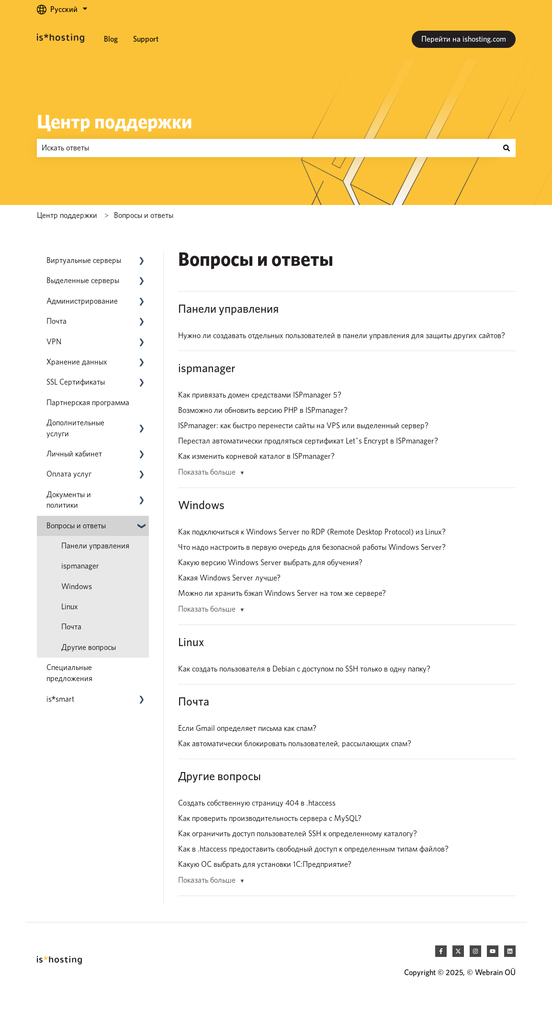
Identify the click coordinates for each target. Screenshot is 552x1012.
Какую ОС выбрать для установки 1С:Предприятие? (264, 864)
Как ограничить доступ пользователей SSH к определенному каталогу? (297, 833)
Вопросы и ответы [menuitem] (76, 525)
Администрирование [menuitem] (82, 301)
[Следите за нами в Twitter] (458, 951)
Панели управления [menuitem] (95, 545)
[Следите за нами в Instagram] (475, 951)
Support (145, 39)
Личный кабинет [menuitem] (74, 453)
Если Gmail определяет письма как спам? (247, 728)
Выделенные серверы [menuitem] (82, 280)
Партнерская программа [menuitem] (87, 402)
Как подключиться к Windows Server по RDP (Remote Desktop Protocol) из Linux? (312, 531)
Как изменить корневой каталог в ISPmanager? (256, 456)
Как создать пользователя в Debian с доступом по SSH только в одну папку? (304, 668)
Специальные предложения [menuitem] (69, 672)
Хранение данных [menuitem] (76, 361)
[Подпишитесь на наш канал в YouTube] (492, 951)
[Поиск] (506, 148)
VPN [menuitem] (53, 341)
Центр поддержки (114, 121)
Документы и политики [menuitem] (68, 500)
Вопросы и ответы (143, 215)
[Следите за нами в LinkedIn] (510, 951)
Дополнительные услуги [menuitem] (75, 428)
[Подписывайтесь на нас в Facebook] (441, 951)
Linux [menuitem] (69, 606)
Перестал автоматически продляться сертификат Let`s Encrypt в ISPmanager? (308, 440)
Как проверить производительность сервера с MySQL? (269, 818)
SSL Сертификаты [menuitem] (75, 382)
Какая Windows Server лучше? (229, 577)
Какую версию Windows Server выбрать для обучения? (270, 562)
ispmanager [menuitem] (80, 565)
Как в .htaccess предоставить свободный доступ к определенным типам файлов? (313, 848)
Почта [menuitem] (56, 321)
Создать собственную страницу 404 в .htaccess (257, 802)
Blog (111, 39)
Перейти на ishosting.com (463, 39)
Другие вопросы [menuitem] (88, 647)
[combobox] (267, 148)
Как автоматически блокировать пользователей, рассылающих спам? (294, 743)
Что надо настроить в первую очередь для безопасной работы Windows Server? (312, 547)
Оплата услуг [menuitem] (68, 473)
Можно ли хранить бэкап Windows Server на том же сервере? (282, 593)
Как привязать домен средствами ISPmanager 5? (259, 394)
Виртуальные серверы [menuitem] (83, 260)
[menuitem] (60, 699)
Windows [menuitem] (76, 586)
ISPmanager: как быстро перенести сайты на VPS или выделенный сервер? (303, 425)
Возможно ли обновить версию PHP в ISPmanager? (263, 410)
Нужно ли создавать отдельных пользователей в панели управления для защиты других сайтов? (341, 335)
